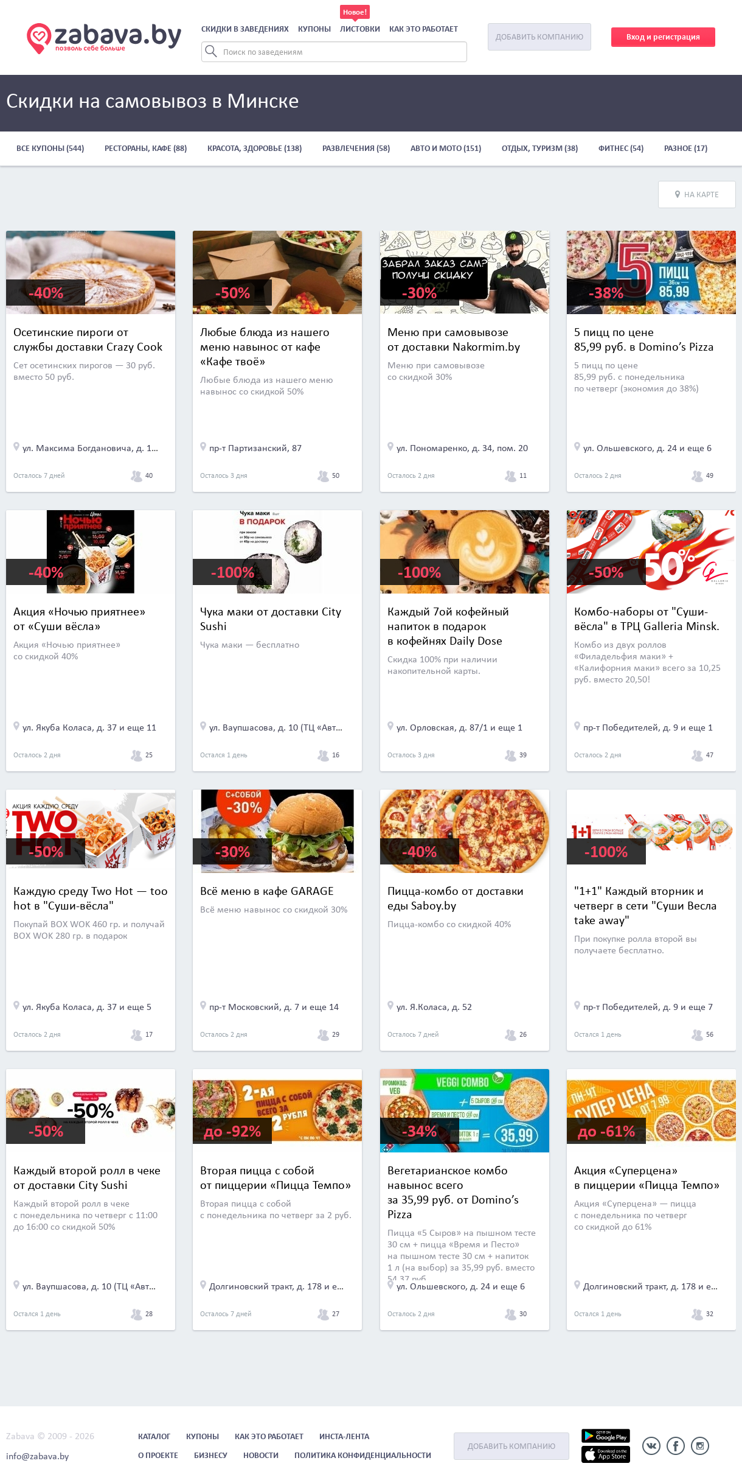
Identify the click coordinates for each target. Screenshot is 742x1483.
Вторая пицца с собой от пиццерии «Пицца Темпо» (275, 1177)
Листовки (360, 29)
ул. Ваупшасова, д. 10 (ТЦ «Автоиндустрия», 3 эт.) (311, 727)
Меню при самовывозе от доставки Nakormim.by (453, 339)
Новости (261, 1455)
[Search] (334, 51)
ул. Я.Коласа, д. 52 (434, 1006)
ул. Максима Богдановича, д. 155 (92, 448)
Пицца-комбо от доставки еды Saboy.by (455, 898)
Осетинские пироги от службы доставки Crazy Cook (87, 339)
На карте (697, 194)
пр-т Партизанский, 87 (255, 448)
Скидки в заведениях (245, 29)
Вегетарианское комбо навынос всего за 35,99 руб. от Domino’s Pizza (453, 1192)
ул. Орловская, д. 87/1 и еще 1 (459, 727)
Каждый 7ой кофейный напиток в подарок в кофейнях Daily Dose (448, 626)
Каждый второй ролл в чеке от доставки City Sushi (87, 1177)
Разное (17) (685, 148)
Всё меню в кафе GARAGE (267, 890)
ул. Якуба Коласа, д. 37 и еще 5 (87, 1006)
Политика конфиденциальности (362, 1455)
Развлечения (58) (356, 148)
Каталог (154, 1436)
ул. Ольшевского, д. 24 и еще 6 (647, 448)
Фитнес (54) (620, 148)
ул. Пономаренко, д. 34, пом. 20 (462, 448)
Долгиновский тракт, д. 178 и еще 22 (285, 1286)
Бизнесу (210, 1455)
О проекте (158, 1455)
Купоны (314, 29)
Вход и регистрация (663, 37)
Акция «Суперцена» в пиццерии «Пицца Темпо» (646, 1177)
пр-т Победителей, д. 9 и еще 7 (648, 1006)
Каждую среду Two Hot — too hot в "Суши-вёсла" (90, 898)
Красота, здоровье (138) (254, 148)
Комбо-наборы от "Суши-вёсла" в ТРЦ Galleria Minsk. (646, 618)
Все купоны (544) (50, 148)
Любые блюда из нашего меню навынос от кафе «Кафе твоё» (265, 346)
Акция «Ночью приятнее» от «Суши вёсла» (79, 618)
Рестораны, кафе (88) (146, 148)
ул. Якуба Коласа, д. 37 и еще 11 (89, 727)
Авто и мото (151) (446, 148)
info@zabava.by (37, 1456)
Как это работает (423, 29)
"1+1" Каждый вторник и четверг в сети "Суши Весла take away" (645, 905)
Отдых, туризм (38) (540, 148)
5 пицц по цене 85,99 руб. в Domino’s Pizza (644, 339)
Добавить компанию (539, 37)
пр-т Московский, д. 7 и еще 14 (274, 1006)
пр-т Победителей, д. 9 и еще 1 (648, 727)
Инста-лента (344, 1436)
